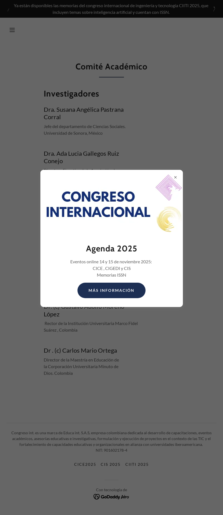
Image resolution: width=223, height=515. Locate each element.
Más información (111, 290)
